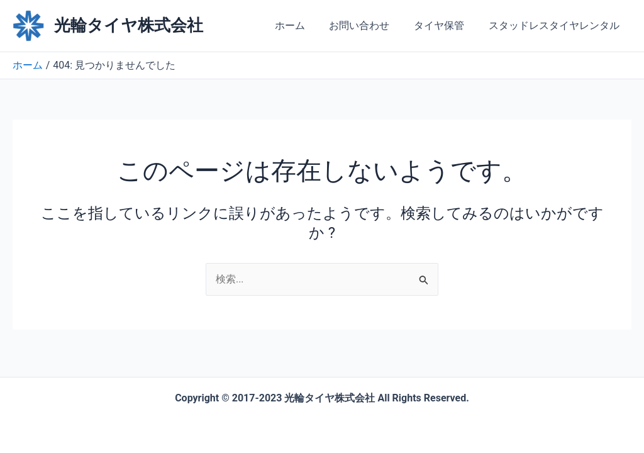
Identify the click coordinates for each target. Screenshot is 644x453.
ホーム (304, 25)
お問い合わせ (370, 25)
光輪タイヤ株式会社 (128, 25)
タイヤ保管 (445, 25)
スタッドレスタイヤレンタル (556, 25)
